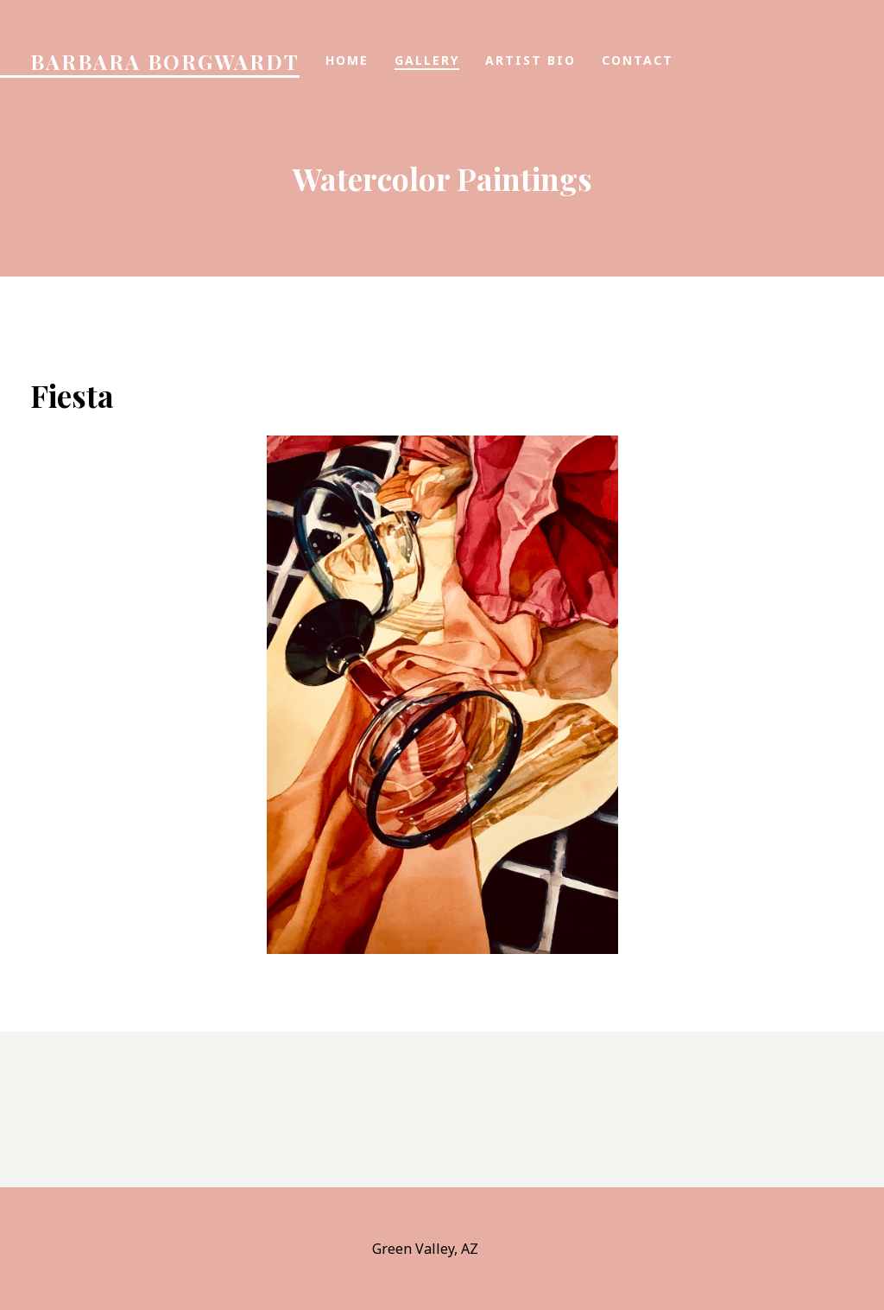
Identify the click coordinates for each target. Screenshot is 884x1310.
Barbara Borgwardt (165, 61)
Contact (637, 60)
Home (347, 60)
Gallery (427, 60)
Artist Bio (530, 60)
